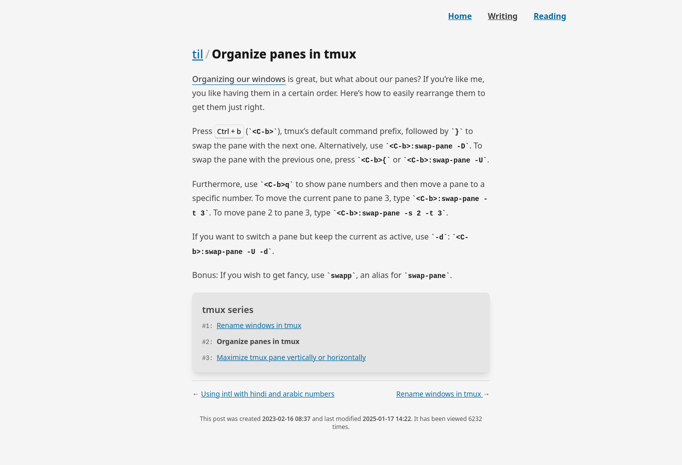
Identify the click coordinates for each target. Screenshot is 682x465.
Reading (549, 16)
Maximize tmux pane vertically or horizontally (291, 357)
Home (460, 16)
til (197, 54)
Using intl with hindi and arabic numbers (268, 393)
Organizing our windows (239, 79)
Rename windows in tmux (259, 325)
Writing (503, 16)
